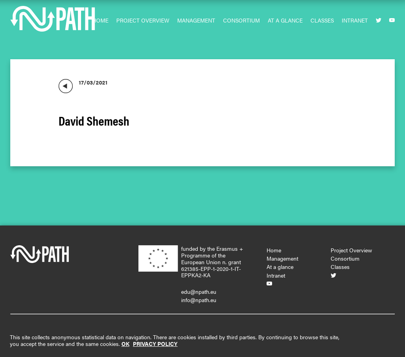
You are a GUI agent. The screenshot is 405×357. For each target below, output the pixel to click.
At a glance (285, 20)
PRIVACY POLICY (155, 344)
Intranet (355, 20)
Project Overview (142, 20)
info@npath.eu (198, 300)
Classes (322, 20)
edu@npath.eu (198, 291)
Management (196, 20)
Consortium (241, 20)
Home (100, 20)
